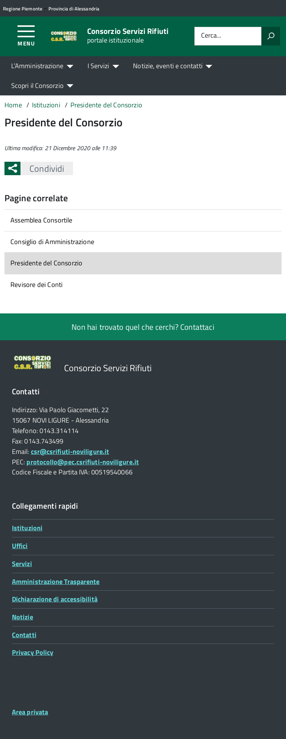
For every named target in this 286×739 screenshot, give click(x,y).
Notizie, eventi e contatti (167, 66)
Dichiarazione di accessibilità (55, 599)
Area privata (30, 712)
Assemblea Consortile (41, 220)
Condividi (42, 168)
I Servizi (98, 66)
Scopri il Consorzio (37, 85)
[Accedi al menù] (26, 35)
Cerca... (211, 36)
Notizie (22, 617)
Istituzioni (27, 528)
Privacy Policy (32, 652)
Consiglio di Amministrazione (52, 242)
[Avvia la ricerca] (270, 36)
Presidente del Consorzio (46, 263)
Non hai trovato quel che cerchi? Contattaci (143, 327)
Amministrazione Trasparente (55, 582)
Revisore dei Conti (36, 285)
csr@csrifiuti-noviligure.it (70, 451)
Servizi (22, 564)
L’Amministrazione (37, 66)
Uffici (20, 546)
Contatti (24, 635)
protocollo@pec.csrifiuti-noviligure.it (82, 462)
